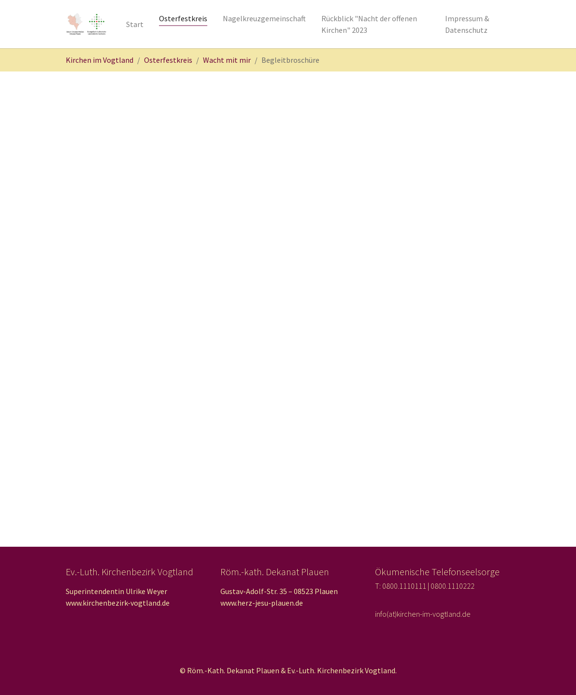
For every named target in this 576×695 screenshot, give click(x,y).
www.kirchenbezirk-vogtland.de (118, 603)
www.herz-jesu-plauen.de (261, 603)
